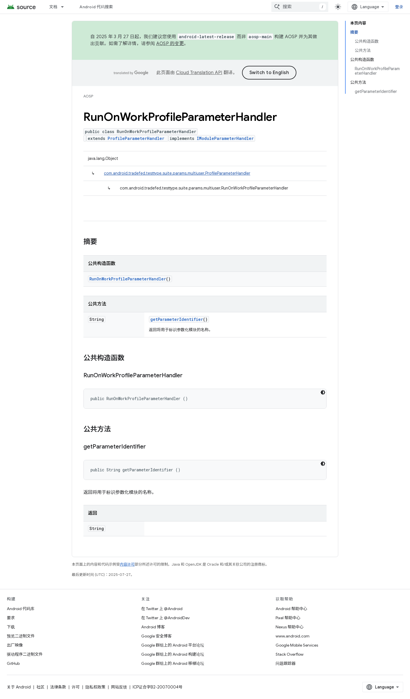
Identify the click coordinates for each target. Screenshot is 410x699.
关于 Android (19, 687)
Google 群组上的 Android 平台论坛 (172, 645)
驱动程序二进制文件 (25, 654)
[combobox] (299, 7)
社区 (40, 687)
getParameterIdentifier (176, 319)
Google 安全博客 (156, 636)
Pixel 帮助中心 (288, 617)
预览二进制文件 (21, 636)
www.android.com (292, 636)
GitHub (13, 663)
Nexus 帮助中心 (290, 626)
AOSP (88, 96)
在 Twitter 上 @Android (162, 608)
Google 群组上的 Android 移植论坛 (172, 663)
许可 (76, 687)
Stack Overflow (290, 654)
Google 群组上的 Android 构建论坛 (172, 654)
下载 (11, 626)
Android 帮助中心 (291, 608)
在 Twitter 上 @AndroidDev (165, 617)
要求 (11, 617)
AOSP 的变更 (170, 43)
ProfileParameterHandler (136, 138)
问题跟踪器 (286, 663)
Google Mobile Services (297, 645)
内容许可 (127, 564)
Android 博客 (153, 626)
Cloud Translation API (199, 73)
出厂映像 (15, 645)
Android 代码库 (20, 608)
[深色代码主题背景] (322, 392)
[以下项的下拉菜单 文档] (65, 7)
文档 (53, 6)
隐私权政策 (95, 687)
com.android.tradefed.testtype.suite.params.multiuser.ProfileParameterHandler (177, 173)
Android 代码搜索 (96, 6)
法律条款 (58, 687)
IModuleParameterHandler (225, 138)
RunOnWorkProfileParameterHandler (127, 279)
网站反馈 (119, 687)
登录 (399, 6)
